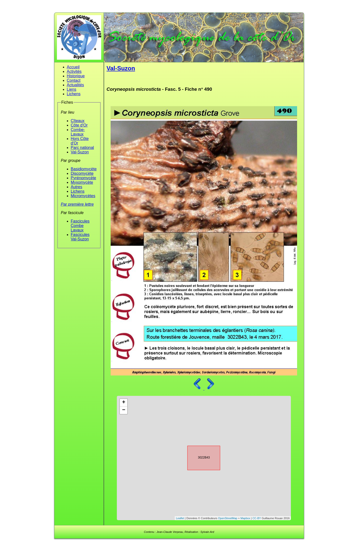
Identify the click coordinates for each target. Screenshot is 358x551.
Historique (76, 76)
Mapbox (245, 518)
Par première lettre (77, 204)
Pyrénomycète (83, 178)
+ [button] (123, 402)
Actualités (75, 85)
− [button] (123, 410)
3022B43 (199, 457)
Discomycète (82, 173)
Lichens (74, 94)
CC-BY (256, 518)
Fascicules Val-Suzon (80, 236)
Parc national (82, 147)
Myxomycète (82, 182)
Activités (74, 71)
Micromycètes (83, 196)
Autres (76, 187)
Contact (74, 80)
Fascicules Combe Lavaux (80, 225)
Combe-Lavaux (78, 132)
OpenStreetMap (227, 518)
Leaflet (180, 518)
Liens (71, 89)
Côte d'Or (79, 125)
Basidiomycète (84, 169)
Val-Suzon (80, 152)
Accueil (73, 67)
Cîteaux (78, 121)
